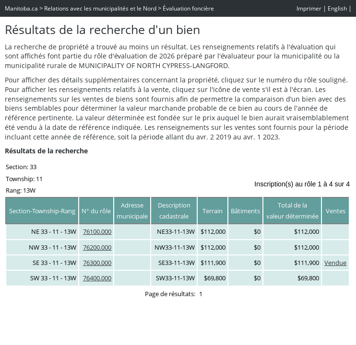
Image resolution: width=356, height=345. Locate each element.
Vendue (335, 262)
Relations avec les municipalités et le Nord (100, 8)
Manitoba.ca (21, 8)
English (337, 8)
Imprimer (309, 8)
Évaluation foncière (188, 8)
